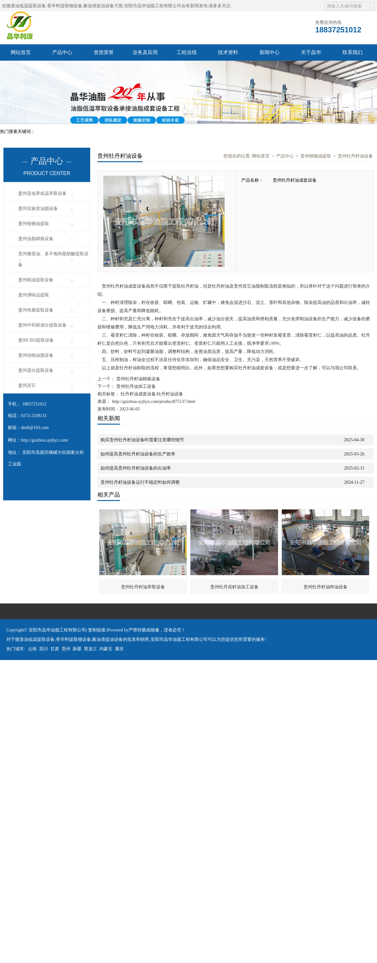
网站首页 (21, 52)
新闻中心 (270, 52)
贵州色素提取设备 (35, 310)
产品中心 (62, 52)
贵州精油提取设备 (35, 280)
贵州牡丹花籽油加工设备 (234, 587)
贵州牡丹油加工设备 (135, 386)
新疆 (77, 649)
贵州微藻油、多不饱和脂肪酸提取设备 (53, 259)
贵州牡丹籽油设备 (355, 156)
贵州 (66, 649)
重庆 (119, 649)
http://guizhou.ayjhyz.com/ (44, 440)
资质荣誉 (104, 52)
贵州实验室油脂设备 (38, 208)
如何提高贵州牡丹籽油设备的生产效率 (138, 454)
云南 (32, 649)
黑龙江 (90, 649)
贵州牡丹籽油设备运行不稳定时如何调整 (140, 482)
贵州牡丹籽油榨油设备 (325, 587)
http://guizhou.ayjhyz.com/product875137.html (153, 401)
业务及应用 (145, 52)
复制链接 (97, 630)
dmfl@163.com (35, 427)
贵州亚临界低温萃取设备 (42, 193)
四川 (43, 649)
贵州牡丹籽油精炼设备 (137, 379)
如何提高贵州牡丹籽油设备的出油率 (136, 468)
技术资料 (228, 52)
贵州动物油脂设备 (35, 355)
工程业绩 (187, 52)
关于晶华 (311, 52)
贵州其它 (27, 385)
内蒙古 (105, 649)
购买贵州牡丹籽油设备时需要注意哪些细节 (142, 439)
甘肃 (54, 649)
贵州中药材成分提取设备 (42, 325)
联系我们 (352, 52)
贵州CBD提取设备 (36, 340)
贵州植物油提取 (33, 223)
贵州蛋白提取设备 (35, 370)
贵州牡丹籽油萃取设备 (143, 587)
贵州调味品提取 (33, 295)
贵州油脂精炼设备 (35, 238)
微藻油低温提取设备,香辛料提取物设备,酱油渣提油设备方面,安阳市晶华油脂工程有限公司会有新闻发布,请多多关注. (119, 5)
